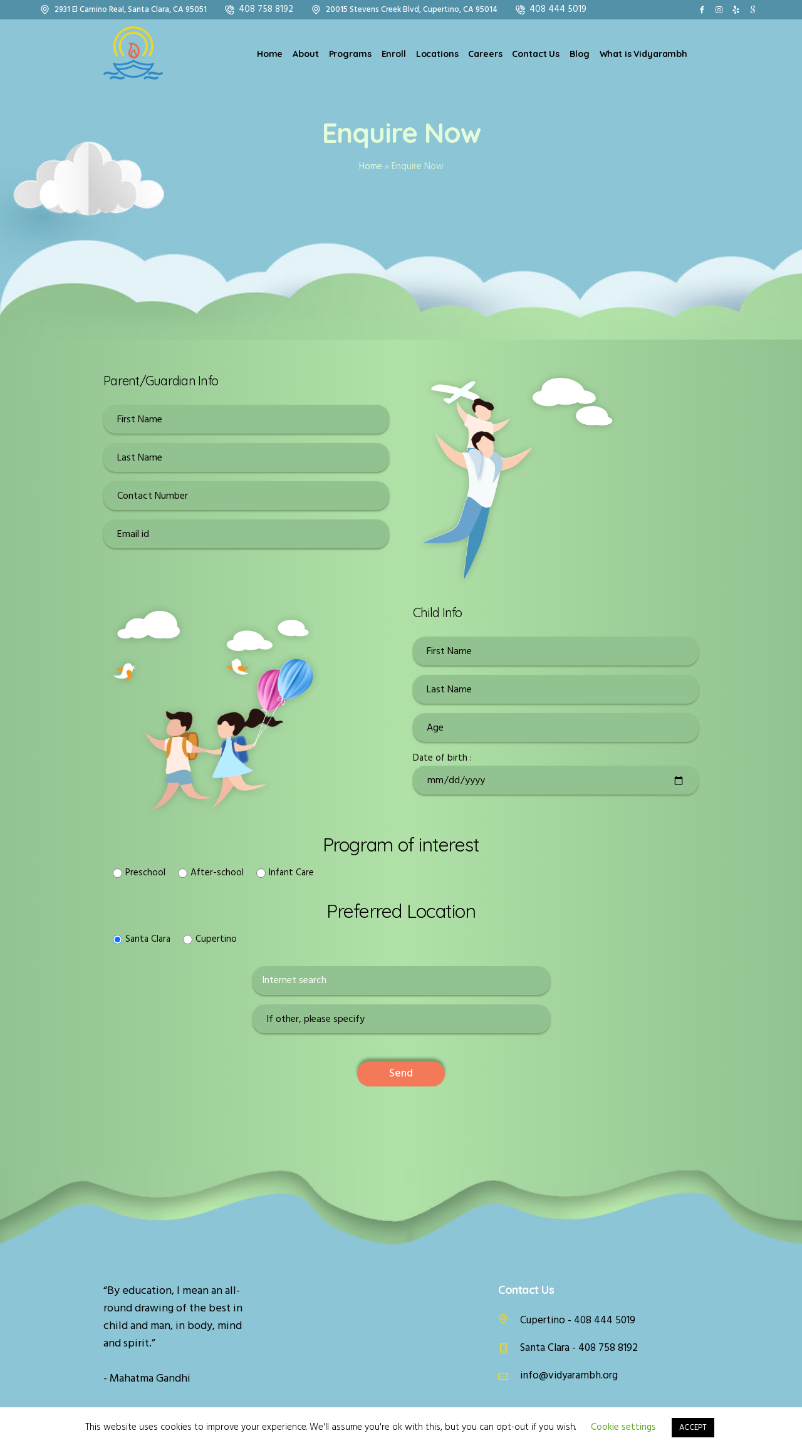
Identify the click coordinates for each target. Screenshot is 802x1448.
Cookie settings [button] (623, 1427)
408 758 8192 (266, 9)
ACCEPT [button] (693, 1427)
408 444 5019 (557, 9)
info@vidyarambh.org (569, 1375)
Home (370, 166)
